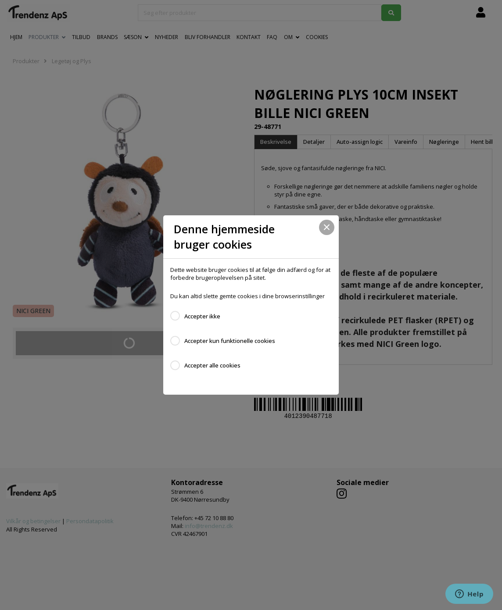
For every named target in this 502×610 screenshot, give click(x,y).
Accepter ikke (202, 316)
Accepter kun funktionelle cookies (229, 341)
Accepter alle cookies (212, 365)
